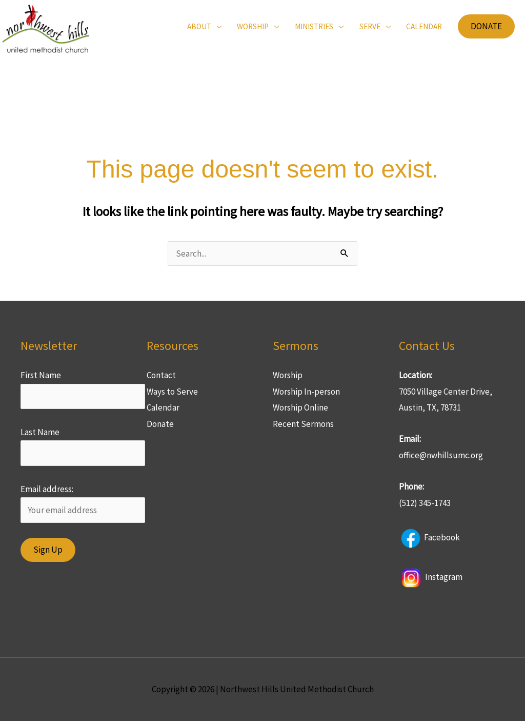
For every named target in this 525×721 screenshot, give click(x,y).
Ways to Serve (172, 391)
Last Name (40, 432)
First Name (41, 375)
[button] (486, 26)
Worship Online (300, 407)
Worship (287, 375)
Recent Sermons (303, 424)
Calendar (163, 407)
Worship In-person (306, 391)
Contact (161, 375)
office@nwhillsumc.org (441, 455)
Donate (160, 424)
